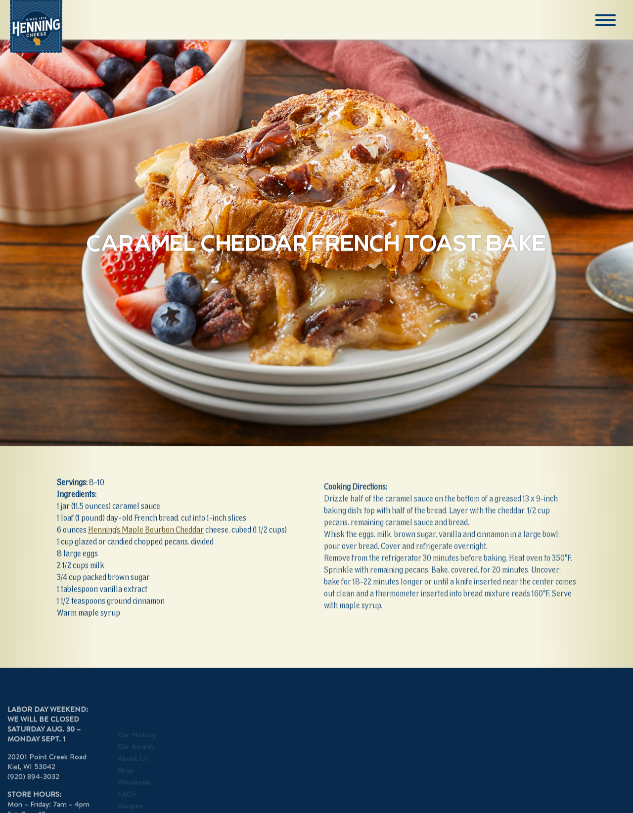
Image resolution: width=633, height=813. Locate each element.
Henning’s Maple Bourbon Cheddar (146, 530)
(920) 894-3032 (33, 784)
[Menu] (606, 20)
